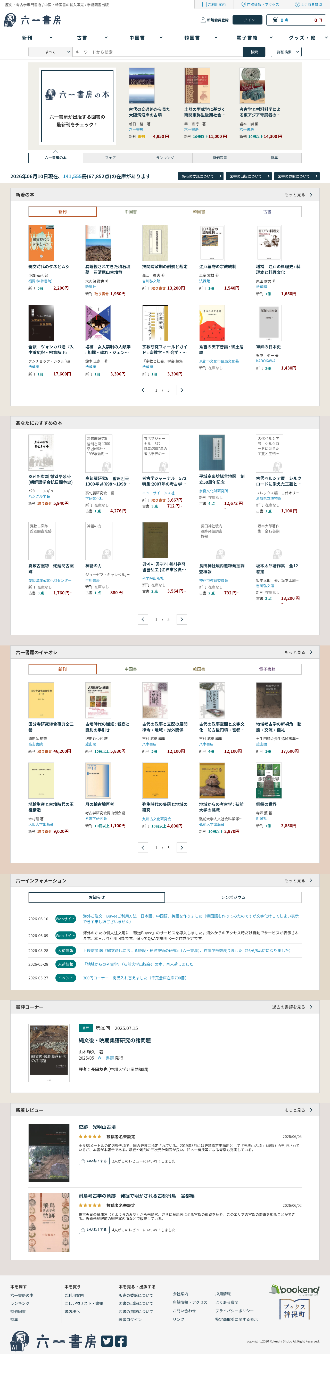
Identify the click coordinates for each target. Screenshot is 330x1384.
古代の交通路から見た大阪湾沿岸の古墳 (149, 112)
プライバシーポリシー (234, 1310)
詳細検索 (284, 51)
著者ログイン (130, 1319)
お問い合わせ (184, 1310)
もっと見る (295, 194)
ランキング (20, 1303)
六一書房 (136, 129)
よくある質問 (311, 4)
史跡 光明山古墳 (97, 1126)
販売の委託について (198, 176)
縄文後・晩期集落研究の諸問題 (115, 1040)
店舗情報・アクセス (263, 4)
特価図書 (18, 1311)
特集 (14, 1319)
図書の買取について (294, 176)
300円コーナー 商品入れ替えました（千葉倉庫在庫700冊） (136, 977)
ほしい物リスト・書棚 (83, 1303)
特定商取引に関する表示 (236, 1319)
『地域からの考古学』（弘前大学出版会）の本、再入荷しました (138, 964)
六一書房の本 (22, 1295)
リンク (178, 1319)
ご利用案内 (217, 4)
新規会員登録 (218, 19)
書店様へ (72, 1311)
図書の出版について (245, 176)
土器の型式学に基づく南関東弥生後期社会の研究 (205, 115)
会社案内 (180, 1293)
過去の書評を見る (288, 1006)
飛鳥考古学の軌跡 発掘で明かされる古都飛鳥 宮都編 (137, 1195)
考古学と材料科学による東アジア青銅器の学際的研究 (260, 115)
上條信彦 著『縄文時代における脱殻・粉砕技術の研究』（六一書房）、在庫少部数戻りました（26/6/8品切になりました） (188, 950)
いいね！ (93, 1160)
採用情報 (223, 1293)
